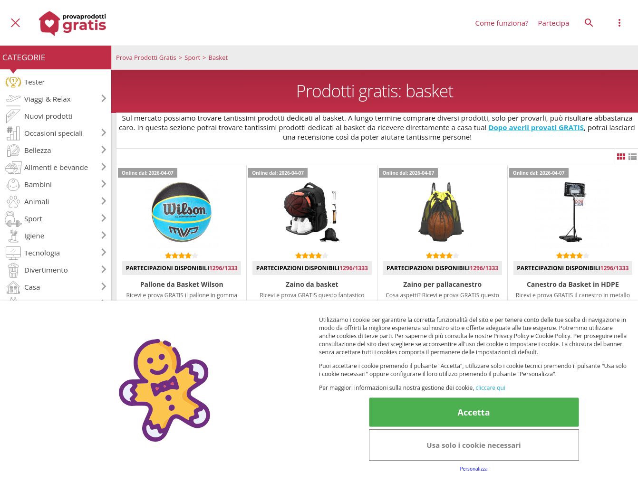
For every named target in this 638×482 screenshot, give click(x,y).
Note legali (420, 440)
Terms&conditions (507, 423)
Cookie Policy (573, 423)
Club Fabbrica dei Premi (350, 440)
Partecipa (554, 23)
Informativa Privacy (377, 423)
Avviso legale (443, 423)
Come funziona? (502, 23)
